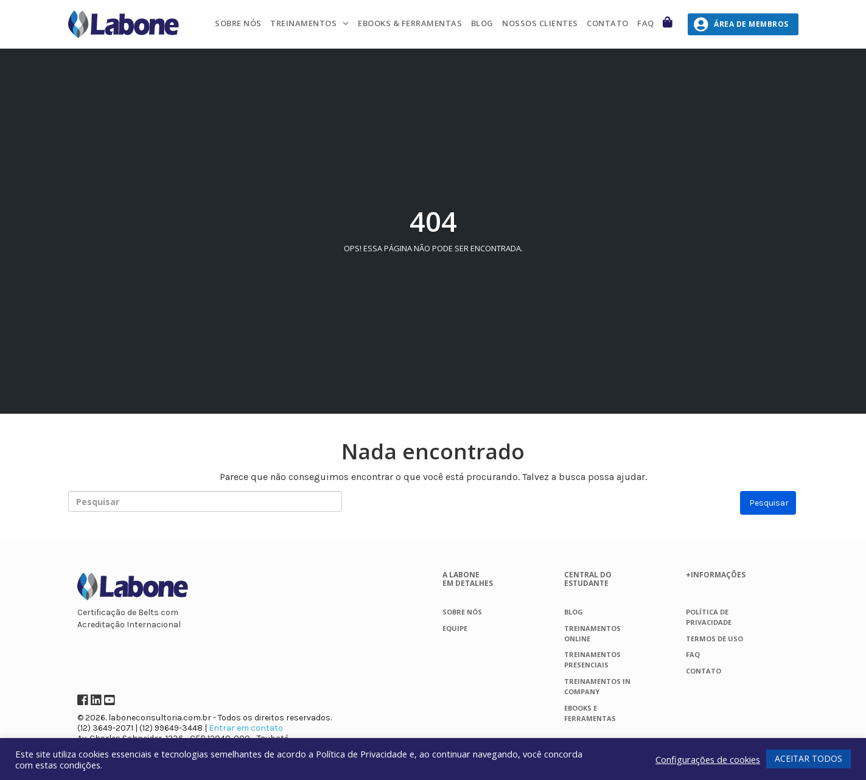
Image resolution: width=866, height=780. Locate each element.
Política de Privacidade (361, 754)
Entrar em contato (246, 728)
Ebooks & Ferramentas (410, 23)
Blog (482, 23)
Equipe (454, 628)
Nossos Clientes (540, 23)
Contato (608, 23)
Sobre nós (238, 23)
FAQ (645, 23)
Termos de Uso (714, 638)
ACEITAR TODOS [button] (808, 758)
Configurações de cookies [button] (707, 759)
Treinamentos (303, 23)
